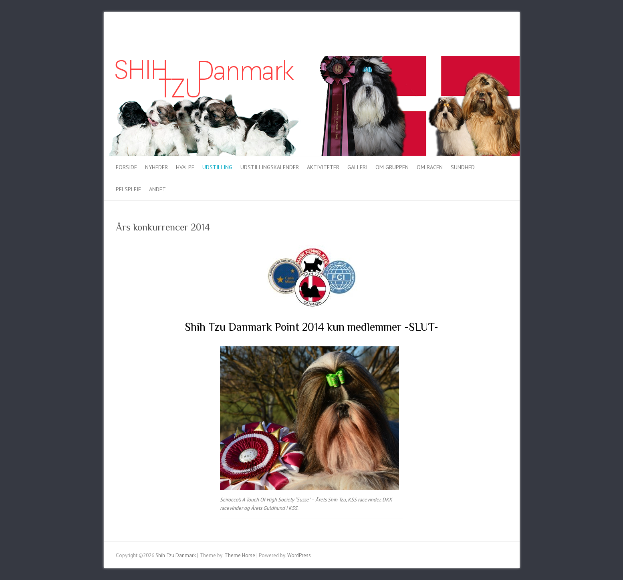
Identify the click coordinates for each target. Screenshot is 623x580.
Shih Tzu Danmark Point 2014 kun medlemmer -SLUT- (311, 327)
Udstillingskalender (269, 167)
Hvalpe (185, 167)
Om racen (430, 167)
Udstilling (217, 167)
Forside (126, 167)
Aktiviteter (323, 167)
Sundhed (463, 167)
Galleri (357, 167)
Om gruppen (392, 167)
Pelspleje (128, 189)
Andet (157, 189)
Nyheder (156, 167)
